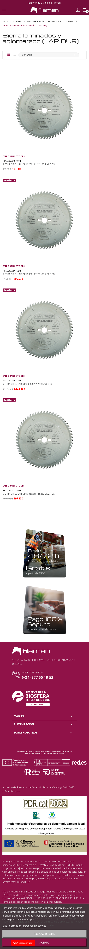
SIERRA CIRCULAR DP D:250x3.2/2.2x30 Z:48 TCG (29, 164)
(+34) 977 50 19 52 (37, 677)
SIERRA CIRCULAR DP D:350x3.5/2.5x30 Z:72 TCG (29, 493)
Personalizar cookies (34, 925)
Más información (11, 925)
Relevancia (49, 55)
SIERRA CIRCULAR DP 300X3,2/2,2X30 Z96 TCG (28, 384)
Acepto (44, 942)
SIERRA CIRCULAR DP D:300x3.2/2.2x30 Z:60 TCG (29, 274)
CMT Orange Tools (14, 156)
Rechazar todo (44, 933)
